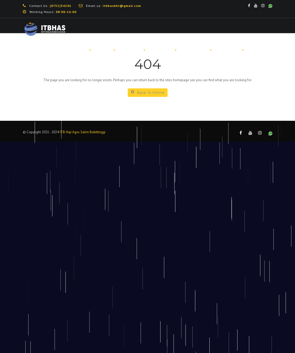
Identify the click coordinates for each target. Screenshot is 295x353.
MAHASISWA (193, 50)
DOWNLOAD (259, 50)
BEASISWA (159, 50)
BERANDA (75, 50)
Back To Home (147, 92)
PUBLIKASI (226, 50)
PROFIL (102, 50)
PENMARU (129, 50)
